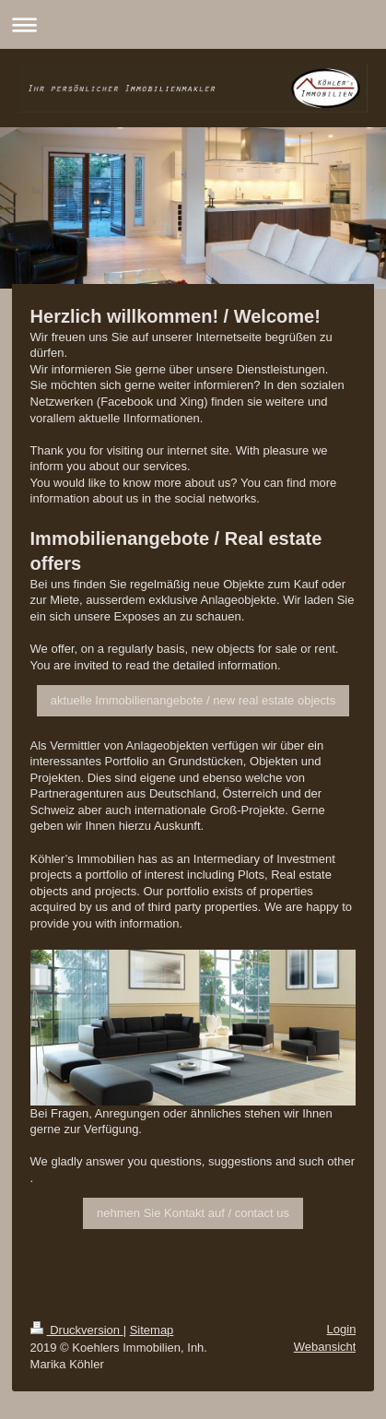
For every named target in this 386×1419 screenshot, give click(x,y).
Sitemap (152, 1330)
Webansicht (325, 1347)
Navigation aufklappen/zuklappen (193, 24)
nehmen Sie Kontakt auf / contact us (193, 1213)
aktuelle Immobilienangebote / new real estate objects (193, 700)
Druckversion (76, 1330)
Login (342, 1329)
